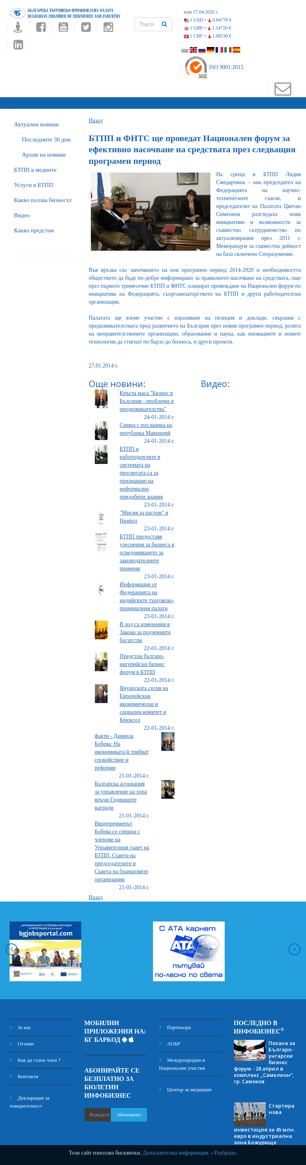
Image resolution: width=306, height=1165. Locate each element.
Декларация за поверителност (29, 1098)
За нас (20, 1024)
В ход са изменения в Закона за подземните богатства (145, 629)
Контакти (24, 1073)
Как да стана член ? (35, 1056)
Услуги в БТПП (33, 181)
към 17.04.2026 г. (201, 12)
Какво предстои (34, 227)
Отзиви (22, 1040)
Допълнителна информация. (176, 1153)
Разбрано (225, 1153)
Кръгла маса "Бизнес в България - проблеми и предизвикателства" (147, 398)
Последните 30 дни (46, 136)
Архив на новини (44, 151)
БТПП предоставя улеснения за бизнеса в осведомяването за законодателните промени (147, 549)
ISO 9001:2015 (213, 67)
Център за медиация (185, 1086)
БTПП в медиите (35, 166)
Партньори (175, 1024)
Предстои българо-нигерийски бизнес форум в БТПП (142, 661)
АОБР (169, 1040)
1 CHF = (207, 36)
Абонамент (129, 1111)
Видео (22, 211)
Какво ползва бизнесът (43, 196)
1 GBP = (207, 28)
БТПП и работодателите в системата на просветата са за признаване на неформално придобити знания (141, 469)
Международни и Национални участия (182, 1060)
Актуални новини (36, 121)
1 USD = (208, 20)
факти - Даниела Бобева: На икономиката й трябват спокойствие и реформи (122, 748)
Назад (96, 117)
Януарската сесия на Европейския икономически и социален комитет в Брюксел (144, 700)
